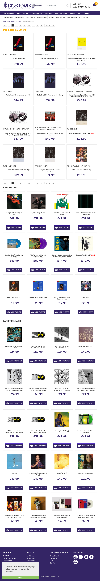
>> (41, 25)
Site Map (52, 563)
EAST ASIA (48, 13)
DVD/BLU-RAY (12, 21)
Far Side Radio (19, 17)
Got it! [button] (20, 577)
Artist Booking (30, 17)
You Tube (51, 17)
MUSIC (19, 21)
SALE (18, 13)
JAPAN (25, 13)
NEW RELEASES (8, 13)
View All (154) (50, 25)
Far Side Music (8, 17)
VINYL (79, 13)
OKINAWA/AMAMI (36, 13)
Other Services (60, 17)
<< (5, 25)
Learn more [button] (9, 571)
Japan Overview (72, 17)
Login (51, 560)
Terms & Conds (54, 556)
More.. (86, 13)
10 (29, 25)
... (33, 25)
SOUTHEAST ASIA (61, 13)
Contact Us (53, 558)
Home (4, 21)
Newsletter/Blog (41, 17)
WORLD (72, 13)
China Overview (83, 17)
